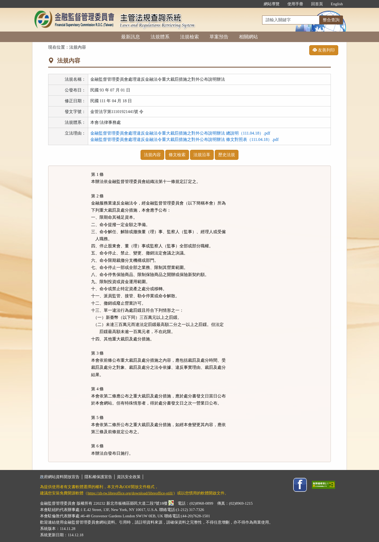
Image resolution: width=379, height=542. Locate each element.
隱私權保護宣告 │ (100, 477)
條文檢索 (177, 154)
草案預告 (219, 36)
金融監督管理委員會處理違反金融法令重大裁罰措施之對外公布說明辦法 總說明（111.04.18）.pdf (180, 133)
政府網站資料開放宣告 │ (62, 477)
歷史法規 (226, 154)
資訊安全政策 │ (130, 477)
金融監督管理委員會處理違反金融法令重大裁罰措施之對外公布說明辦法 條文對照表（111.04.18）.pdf (184, 139)
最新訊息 (130, 36)
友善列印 (324, 50)
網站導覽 (272, 4)
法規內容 (152, 154)
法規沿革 (201, 154)
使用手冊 (295, 4)
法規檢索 (189, 36)
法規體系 (160, 36)
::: (254, 4)
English (337, 4)
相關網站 (248, 36)
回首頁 (317, 4)
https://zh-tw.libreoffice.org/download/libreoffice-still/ (130, 493)
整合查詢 (331, 20)
